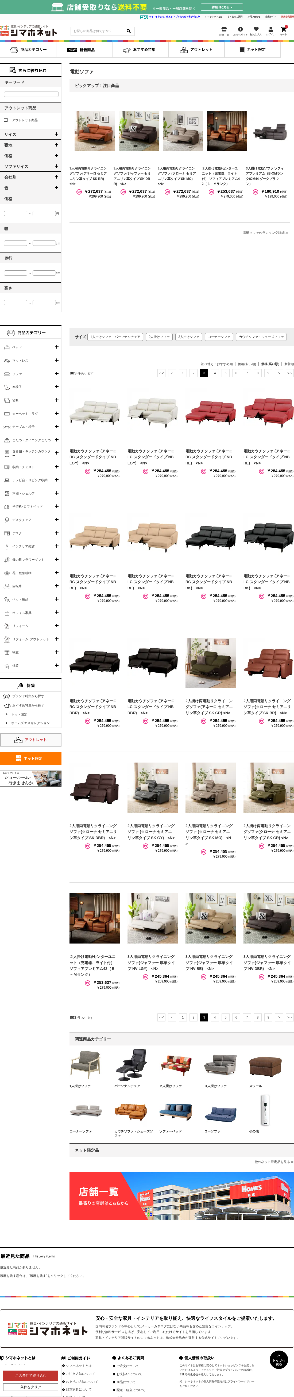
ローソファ (212, 1131)
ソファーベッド (170, 1131)
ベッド (17, 347)
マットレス (20, 360)
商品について (126, 1382)
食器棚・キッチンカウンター (31, 453)
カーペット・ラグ (25, 414)
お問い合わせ (253, 16)
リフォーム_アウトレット (30, 639)
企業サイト (270, 16)
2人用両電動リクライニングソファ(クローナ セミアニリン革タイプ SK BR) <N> (267, 707)
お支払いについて (129, 1374)
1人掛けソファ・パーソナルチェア (115, 337)
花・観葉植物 (22, 573)
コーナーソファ (219, 337)
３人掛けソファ (215, 1086)
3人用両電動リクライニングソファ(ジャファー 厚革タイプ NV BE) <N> (209, 962)
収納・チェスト (23, 467)
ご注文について (128, 1366)
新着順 (289, 364)
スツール (255, 1086)
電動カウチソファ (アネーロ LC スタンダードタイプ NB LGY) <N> (151, 457)
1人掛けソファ (80, 1086)
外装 (15, 666)
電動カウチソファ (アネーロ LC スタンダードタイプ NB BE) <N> (151, 582)
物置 (15, 652)
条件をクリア (30, 1387)
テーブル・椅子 (23, 427)
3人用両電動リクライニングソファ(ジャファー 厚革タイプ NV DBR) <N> (267, 962)
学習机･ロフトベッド (27, 506)
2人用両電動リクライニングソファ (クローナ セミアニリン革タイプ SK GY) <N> (151, 832)
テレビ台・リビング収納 (30, 480)
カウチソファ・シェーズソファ (261, 337)
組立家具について (79, 1389)
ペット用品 (20, 599)
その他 (254, 1131)
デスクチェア (22, 520)
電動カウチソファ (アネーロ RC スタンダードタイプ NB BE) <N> (93, 582)
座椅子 (17, 387)
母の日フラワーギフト (28, 560)
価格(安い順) (247, 364)
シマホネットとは (213, 16)
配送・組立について (131, 1390)
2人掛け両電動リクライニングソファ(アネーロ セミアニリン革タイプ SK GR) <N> (209, 707)
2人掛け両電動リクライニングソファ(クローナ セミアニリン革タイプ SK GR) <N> (267, 832)
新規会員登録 (287, 16)
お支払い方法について (82, 1382)
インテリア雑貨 (23, 546)
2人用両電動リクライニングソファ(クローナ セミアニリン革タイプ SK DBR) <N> (93, 832)
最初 (161, 373)
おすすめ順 (225, 364)
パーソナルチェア (127, 1086)
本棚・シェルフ (23, 493)
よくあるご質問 (234, 16)
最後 (290, 373)
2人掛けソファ (159, 337)
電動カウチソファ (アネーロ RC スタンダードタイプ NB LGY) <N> (93, 457)
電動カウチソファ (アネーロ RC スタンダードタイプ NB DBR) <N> (93, 707)
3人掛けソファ (188, 337)
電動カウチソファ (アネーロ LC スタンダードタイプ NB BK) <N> (267, 582)
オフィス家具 (22, 613)
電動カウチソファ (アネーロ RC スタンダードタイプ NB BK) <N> (209, 582)
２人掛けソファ (170, 1086)
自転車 (17, 586)
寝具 (15, 400)
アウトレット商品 (21, 120)
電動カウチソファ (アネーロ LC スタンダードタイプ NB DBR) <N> (151, 707)
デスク (17, 533)
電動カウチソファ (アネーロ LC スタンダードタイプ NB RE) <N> (267, 457)
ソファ (17, 374)
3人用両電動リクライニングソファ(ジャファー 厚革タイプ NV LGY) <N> (151, 962)
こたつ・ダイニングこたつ (31, 440)
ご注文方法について (80, 1374)
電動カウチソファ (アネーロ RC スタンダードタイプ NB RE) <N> (209, 457)
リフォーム (20, 626)
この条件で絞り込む (31, 1376)
